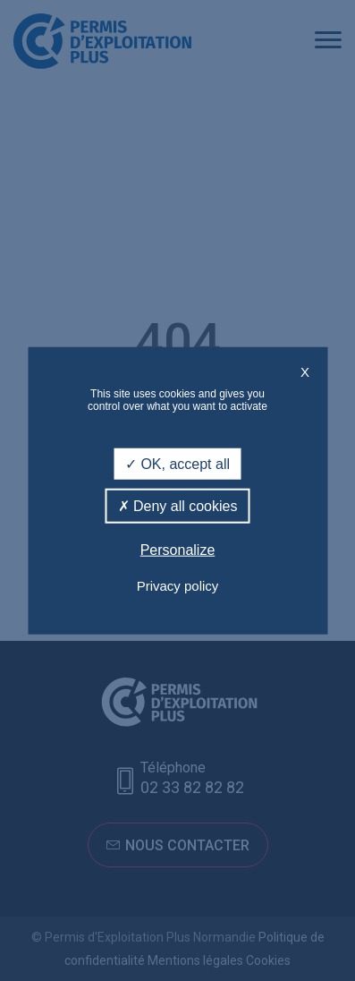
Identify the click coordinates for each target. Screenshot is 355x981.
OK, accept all (177, 464)
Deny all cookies (178, 506)
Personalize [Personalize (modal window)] (178, 550)
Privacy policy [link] (178, 585)
